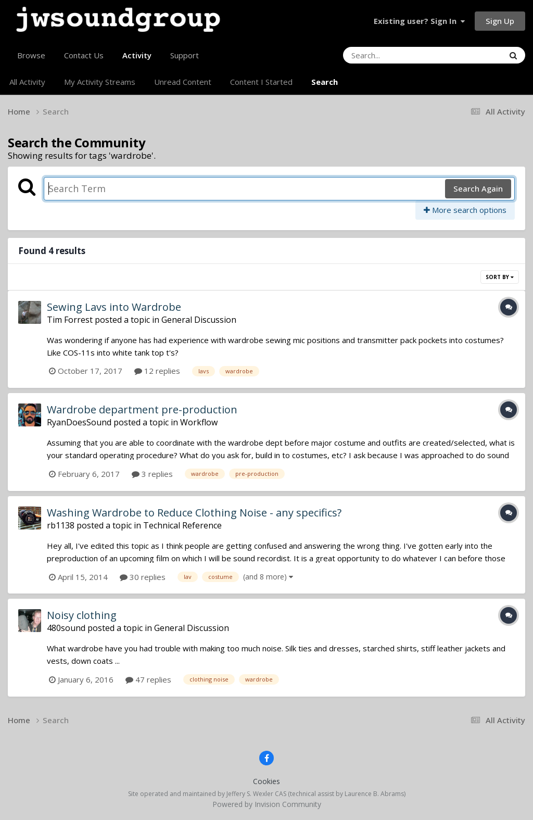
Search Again (478, 188)
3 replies (152, 474)
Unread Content (182, 82)
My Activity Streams (99, 82)
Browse (31, 55)
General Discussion (198, 319)
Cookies (266, 781)
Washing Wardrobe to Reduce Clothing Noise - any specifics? (194, 513)
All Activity (27, 82)
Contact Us (84, 55)
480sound (66, 628)
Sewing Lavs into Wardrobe (114, 307)
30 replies (143, 577)
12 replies (157, 370)
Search (324, 82)
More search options (465, 210)
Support (184, 55)
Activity (136, 59)
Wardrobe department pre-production (142, 409)
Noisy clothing (82, 615)
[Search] (395, 55)
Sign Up (500, 21)
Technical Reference (182, 525)
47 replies (148, 679)
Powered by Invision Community (266, 804)
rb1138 (60, 525)
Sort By (500, 277)
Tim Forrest (70, 319)
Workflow (199, 422)
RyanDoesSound (79, 422)
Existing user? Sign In (419, 21)
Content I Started (261, 82)
